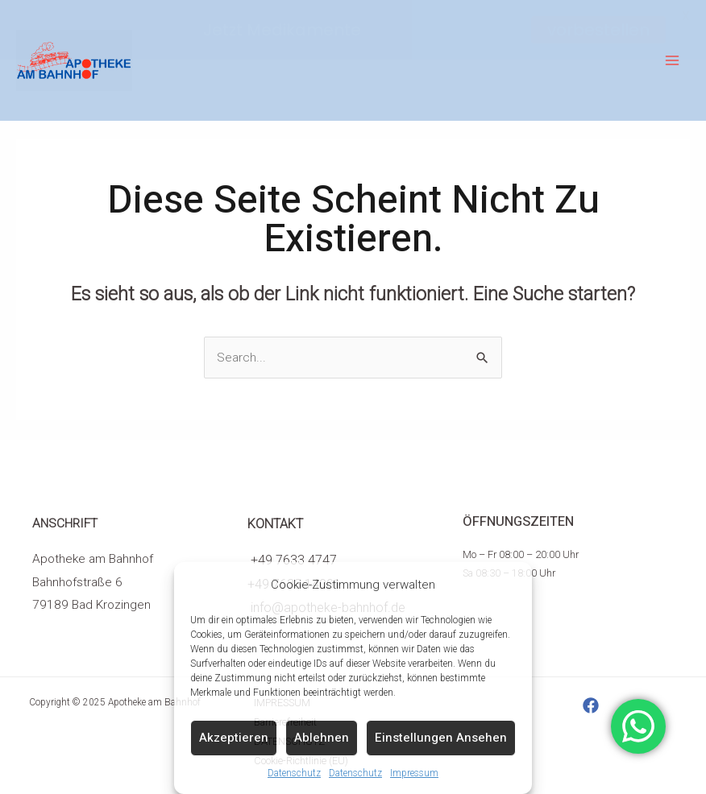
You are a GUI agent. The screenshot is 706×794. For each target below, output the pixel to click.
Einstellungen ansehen (441, 737)
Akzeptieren (233, 737)
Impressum (414, 773)
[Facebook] (591, 705)
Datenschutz (294, 773)
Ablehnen (321, 737)
